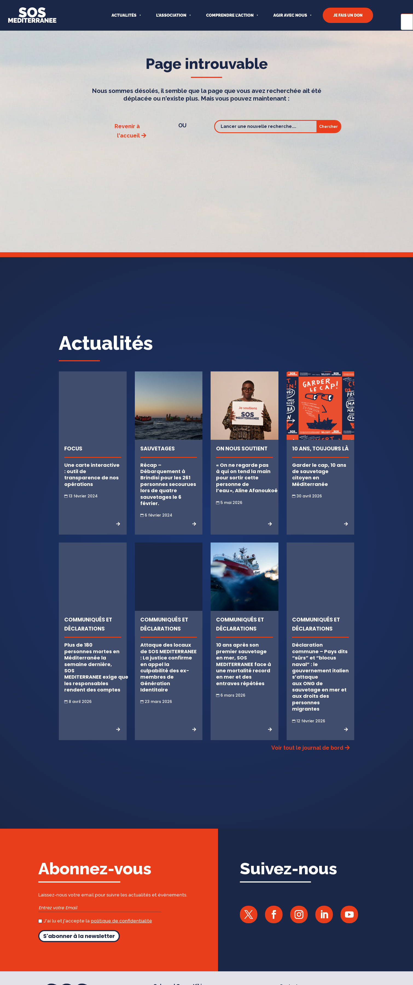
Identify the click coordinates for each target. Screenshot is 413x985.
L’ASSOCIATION (171, 15)
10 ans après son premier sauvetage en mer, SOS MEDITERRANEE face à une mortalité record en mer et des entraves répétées (243, 671)
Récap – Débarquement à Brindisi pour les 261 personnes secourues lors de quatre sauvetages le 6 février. (168, 491)
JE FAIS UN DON (348, 15)
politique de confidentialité (121, 928)
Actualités (124, 15)
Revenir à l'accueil (127, 138)
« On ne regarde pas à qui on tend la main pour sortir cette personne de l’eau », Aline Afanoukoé (247, 485)
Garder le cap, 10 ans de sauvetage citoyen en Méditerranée (319, 482)
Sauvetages (157, 455)
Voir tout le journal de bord (307, 755)
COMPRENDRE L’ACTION (230, 15)
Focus (73, 455)
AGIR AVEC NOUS (290, 15)
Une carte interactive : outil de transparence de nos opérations (92, 482)
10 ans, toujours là (320, 455)
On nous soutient (241, 455)
